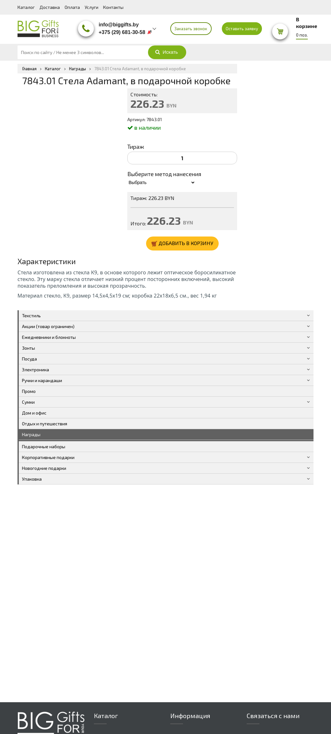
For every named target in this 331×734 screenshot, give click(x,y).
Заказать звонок (190, 28)
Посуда (29, 358)
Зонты (28, 348)
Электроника (35, 369)
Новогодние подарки (44, 468)
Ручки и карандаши (42, 380)
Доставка (49, 7)
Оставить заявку (242, 28)
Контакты (113, 7)
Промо (29, 391)
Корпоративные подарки (48, 457)
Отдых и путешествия (44, 423)
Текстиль (31, 315)
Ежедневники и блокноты (49, 337)
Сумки (28, 402)
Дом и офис (34, 412)
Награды (31, 434)
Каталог (26, 7)
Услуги (91, 7)
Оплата (72, 7)
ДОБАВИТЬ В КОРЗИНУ (182, 243)
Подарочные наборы (43, 446)
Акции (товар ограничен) (48, 326)
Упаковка (32, 479)
